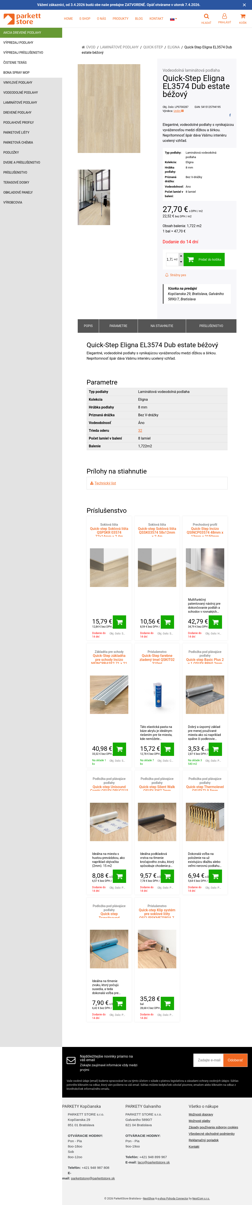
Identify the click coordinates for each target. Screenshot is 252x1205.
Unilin (179, 111)
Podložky (11, 152)
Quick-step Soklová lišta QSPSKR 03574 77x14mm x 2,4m (109, 531)
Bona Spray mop (16, 72)
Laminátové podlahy (20, 102)
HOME (68, 18)
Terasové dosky (16, 182)
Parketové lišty (16, 132)
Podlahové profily (18, 122)
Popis (88, 326)
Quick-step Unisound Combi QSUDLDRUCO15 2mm (109, 787)
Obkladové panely (18, 192)
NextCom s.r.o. (201, 1198)
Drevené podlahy (17, 112)
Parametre (118, 326)
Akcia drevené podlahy (22, 32)
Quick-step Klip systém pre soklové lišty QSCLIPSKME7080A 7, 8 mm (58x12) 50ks (157, 914)
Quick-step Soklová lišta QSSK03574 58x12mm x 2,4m (157, 531)
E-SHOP (84, 18)
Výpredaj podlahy (18, 42)
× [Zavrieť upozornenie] (244, 4)
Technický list (105, 483)
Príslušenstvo (15, 172)
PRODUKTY (120, 18)
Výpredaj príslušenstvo (23, 52)
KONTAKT (156, 18)
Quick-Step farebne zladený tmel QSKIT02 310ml (157, 658)
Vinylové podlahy (17, 82)
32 (140, 430)
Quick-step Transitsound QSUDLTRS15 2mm (109, 914)
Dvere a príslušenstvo (21, 162)
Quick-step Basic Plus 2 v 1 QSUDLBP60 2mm (205, 658)
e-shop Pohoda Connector (173, 1198)
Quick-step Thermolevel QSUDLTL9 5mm (205, 785)
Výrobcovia (12, 202)
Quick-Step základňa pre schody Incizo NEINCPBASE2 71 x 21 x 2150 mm (109, 660)
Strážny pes (175, 275)
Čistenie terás (15, 62)
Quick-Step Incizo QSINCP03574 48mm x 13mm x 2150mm (205, 531)
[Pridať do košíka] (119, 622)
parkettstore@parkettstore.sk (93, 1178)
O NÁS (101, 18)
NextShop (149, 1198)
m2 (176, 259)
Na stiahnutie (162, 326)
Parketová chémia (18, 142)
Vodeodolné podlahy (20, 92)
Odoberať (235, 1060)
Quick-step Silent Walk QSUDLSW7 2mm (157, 785)
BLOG (139, 18)
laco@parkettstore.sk (154, 1162)
